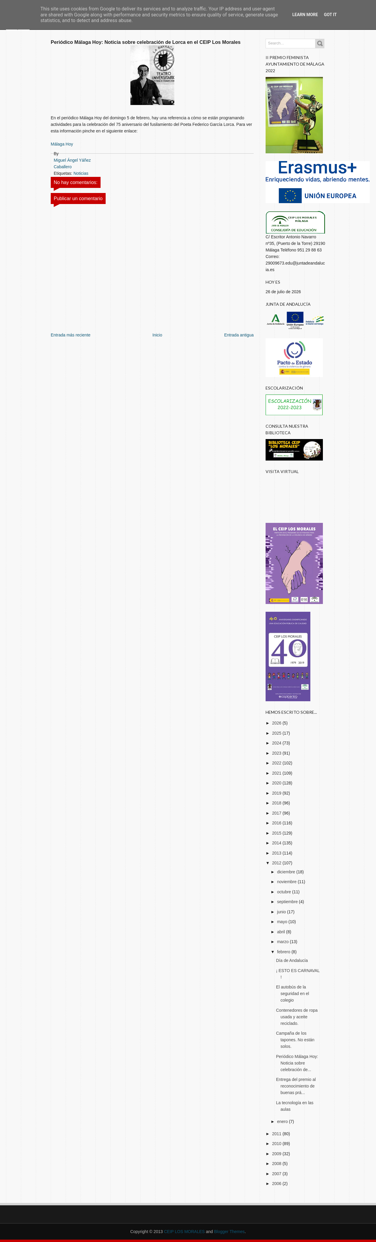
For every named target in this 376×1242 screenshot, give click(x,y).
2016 (277, 823)
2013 (277, 853)
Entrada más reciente (70, 335)
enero (283, 1121)
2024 (277, 743)
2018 (277, 803)
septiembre (288, 901)
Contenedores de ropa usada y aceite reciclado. (297, 1017)
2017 (277, 813)
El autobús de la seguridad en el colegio (292, 993)
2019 (277, 793)
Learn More (305, 14)
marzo (283, 941)
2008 (277, 1163)
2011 (277, 1133)
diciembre (286, 871)
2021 (277, 773)
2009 (277, 1153)
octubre (284, 891)
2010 (277, 1143)
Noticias (80, 173)
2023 (277, 753)
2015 (277, 833)
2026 (277, 723)
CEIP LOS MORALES (184, 1231)
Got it (330, 14)
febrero (284, 951)
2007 (277, 1173)
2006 (277, 1183)
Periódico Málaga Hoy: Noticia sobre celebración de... (297, 1063)
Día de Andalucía (292, 960)
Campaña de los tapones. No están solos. (295, 1040)
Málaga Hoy (62, 144)
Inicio (157, 335)
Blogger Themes (229, 1231)
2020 (277, 783)
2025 (277, 733)
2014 (277, 843)
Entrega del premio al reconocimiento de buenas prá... (296, 1086)
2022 (277, 763)
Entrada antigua (239, 335)
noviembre (287, 881)
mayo (282, 921)
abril (281, 931)
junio (282, 911)
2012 (277, 863)
